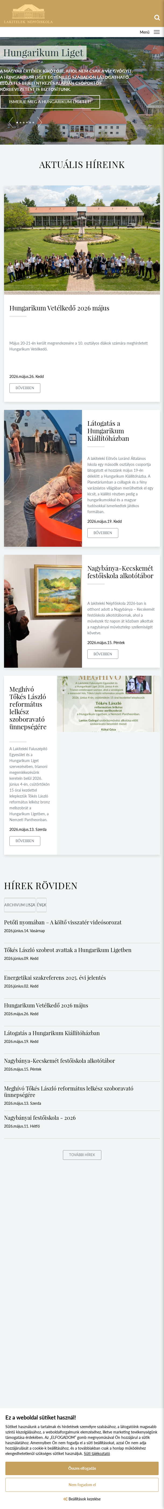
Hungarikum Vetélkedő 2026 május (59, 307)
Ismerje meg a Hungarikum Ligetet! (50, 101)
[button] (11, 123)
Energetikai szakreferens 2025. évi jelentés (55, 977)
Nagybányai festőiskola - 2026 (40, 1117)
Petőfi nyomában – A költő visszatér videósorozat (63, 922)
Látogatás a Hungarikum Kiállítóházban (108, 430)
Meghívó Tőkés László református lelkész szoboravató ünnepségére (28, 708)
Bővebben (25, 388)
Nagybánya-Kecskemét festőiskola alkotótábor (120, 572)
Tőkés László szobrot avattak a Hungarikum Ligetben (67, 949)
